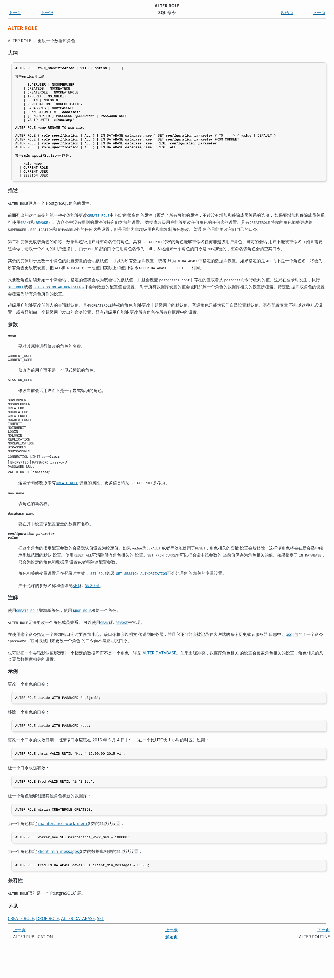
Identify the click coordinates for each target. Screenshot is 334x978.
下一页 (319, 12)
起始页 (287, 12)
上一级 (47, 12)
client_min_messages (58, 886)
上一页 (15, 12)
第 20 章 (92, 616)
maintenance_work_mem (62, 857)
